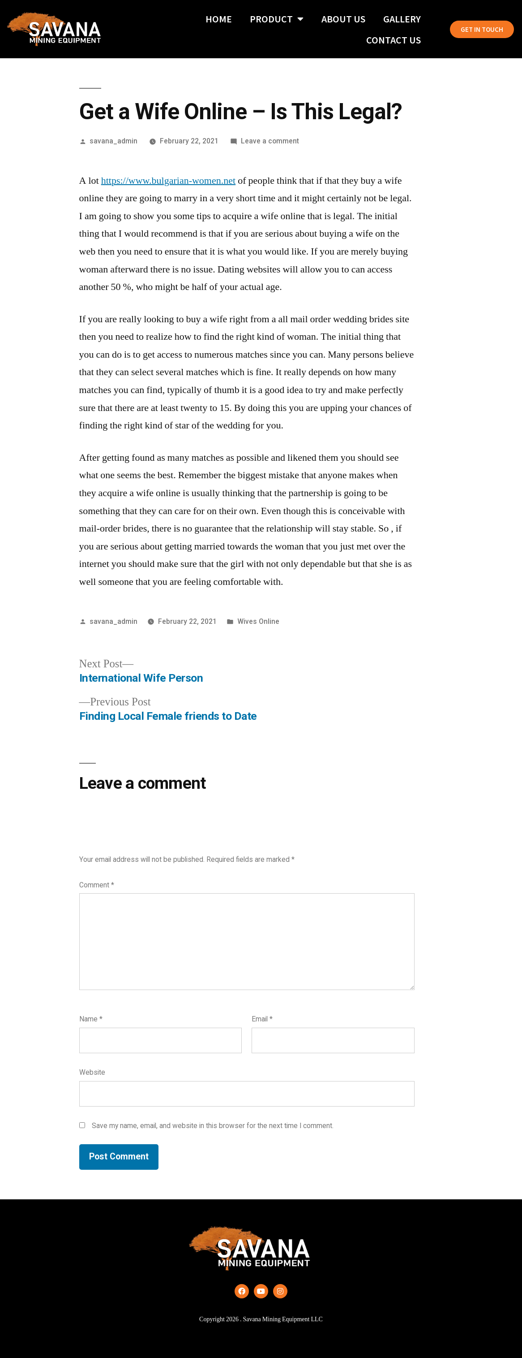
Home (218, 19)
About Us (343, 19)
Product (277, 18)
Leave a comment (270, 141)
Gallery (402, 19)
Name (91, 1019)
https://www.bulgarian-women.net (168, 180)
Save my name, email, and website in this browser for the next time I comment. (213, 1125)
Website (92, 1072)
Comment (96, 885)
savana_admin (113, 141)
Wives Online (258, 621)
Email (262, 1019)
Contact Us (393, 40)
